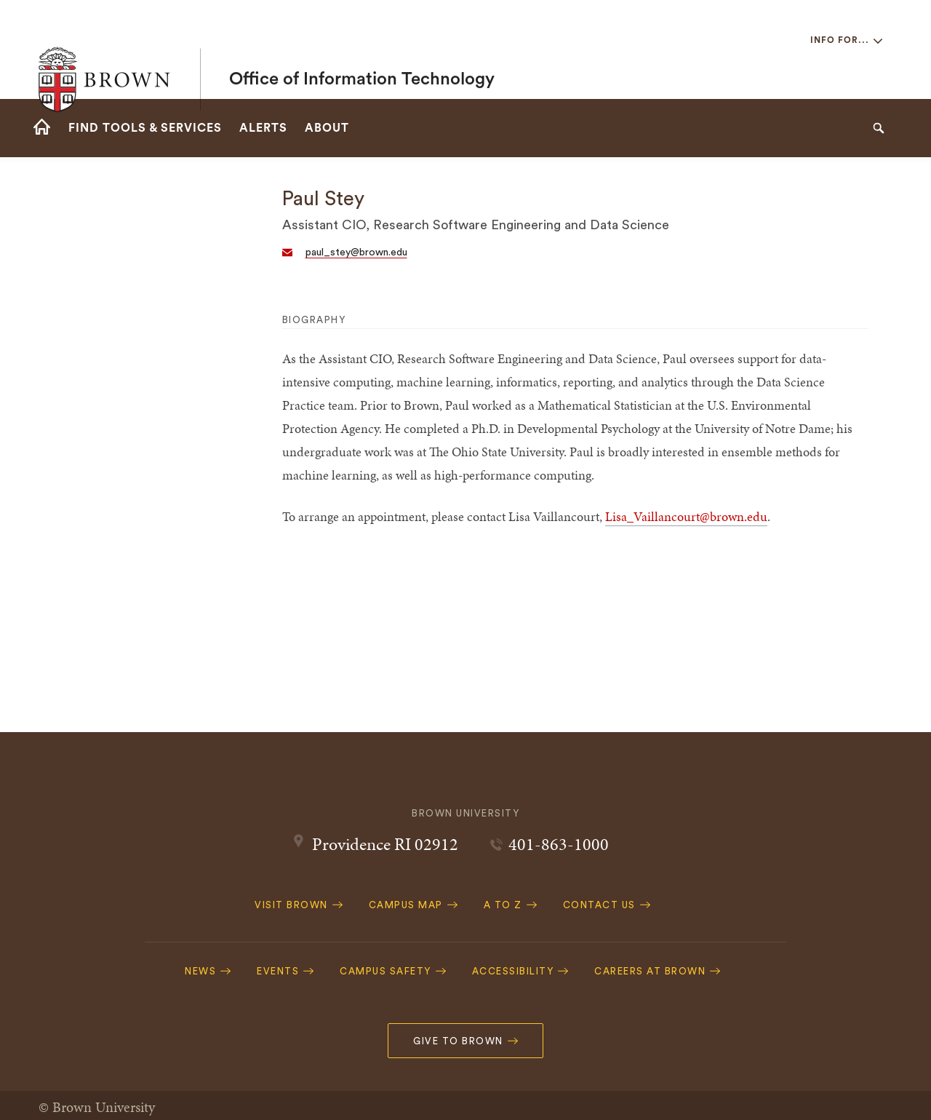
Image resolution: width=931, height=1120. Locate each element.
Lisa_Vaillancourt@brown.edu (686, 516)
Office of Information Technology (362, 49)
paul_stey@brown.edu (356, 252)
